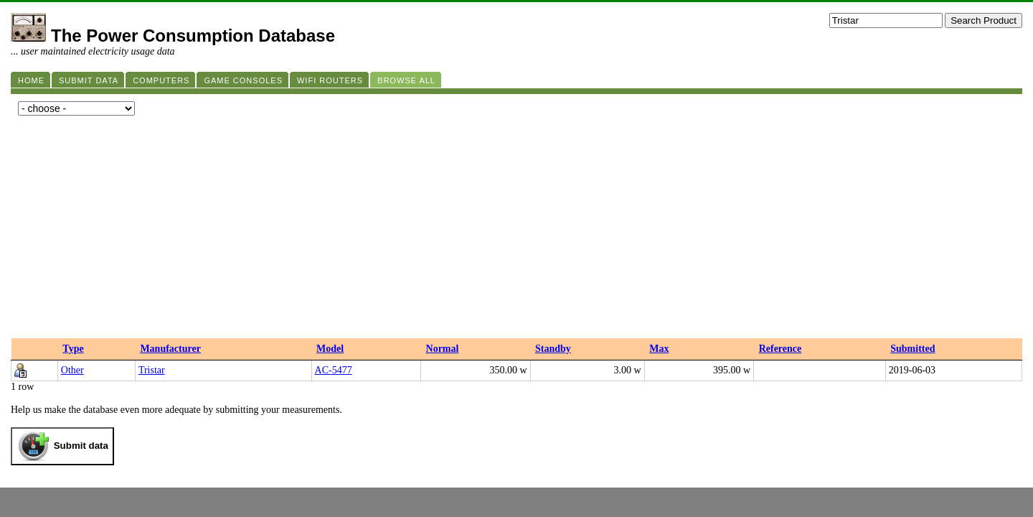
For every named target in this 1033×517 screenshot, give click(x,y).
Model (330, 348)
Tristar (151, 370)
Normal (442, 348)
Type (72, 348)
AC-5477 (333, 370)
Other (72, 370)
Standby (553, 348)
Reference (780, 348)
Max (659, 348)
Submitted (912, 348)
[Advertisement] (516, 230)
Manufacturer (170, 348)
